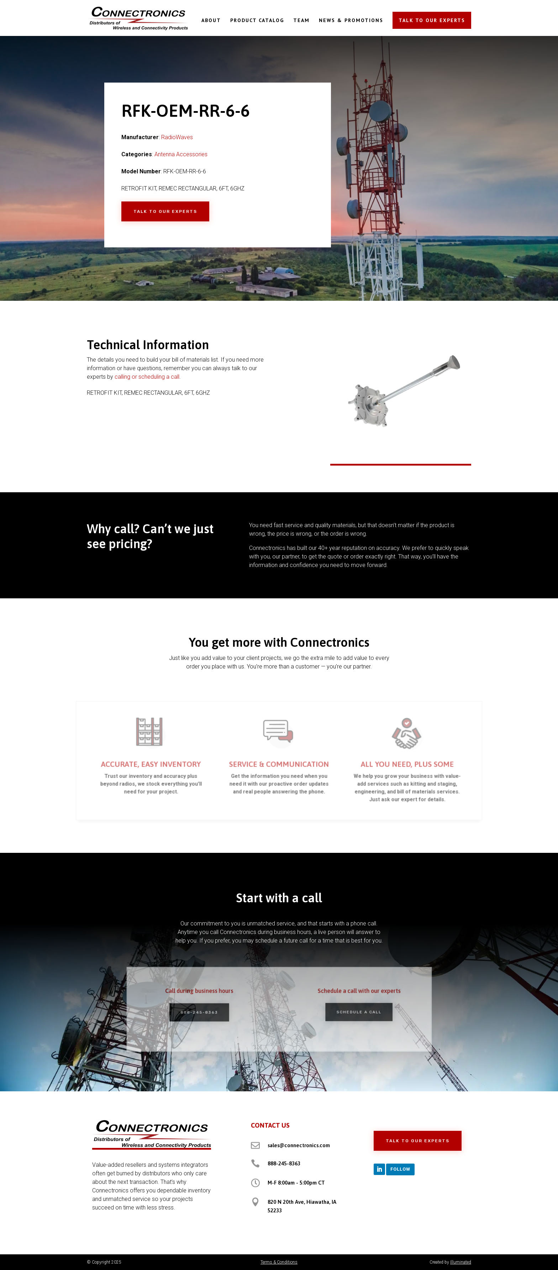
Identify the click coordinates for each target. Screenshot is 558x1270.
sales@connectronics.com (299, 1145)
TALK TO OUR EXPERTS (432, 20)
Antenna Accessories (180, 154)
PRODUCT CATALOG (257, 20)
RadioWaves (177, 137)
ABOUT (211, 20)
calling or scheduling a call (147, 376)
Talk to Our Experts (165, 211)
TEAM (301, 20)
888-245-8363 (284, 1163)
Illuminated (460, 1262)
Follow (400, 1169)
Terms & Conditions (279, 1262)
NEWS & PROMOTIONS (351, 20)
